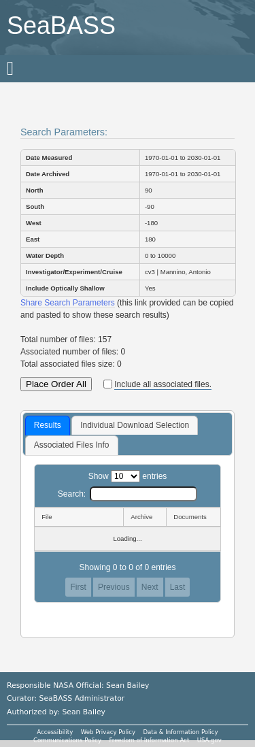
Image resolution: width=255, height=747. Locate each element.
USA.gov (209, 740)
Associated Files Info (71, 445)
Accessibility (55, 732)
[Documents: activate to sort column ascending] (193, 517)
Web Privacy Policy (108, 732)
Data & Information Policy (180, 732)
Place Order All (56, 384)
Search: (127, 494)
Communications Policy (67, 740)
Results (47, 425)
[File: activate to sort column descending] (78, 517)
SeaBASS (61, 25)
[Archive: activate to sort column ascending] (144, 517)
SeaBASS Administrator (82, 698)
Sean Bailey (83, 712)
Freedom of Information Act (149, 740)
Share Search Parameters (67, 303)
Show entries (127, 476)
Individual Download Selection (134, 425)
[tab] (47, 426)
